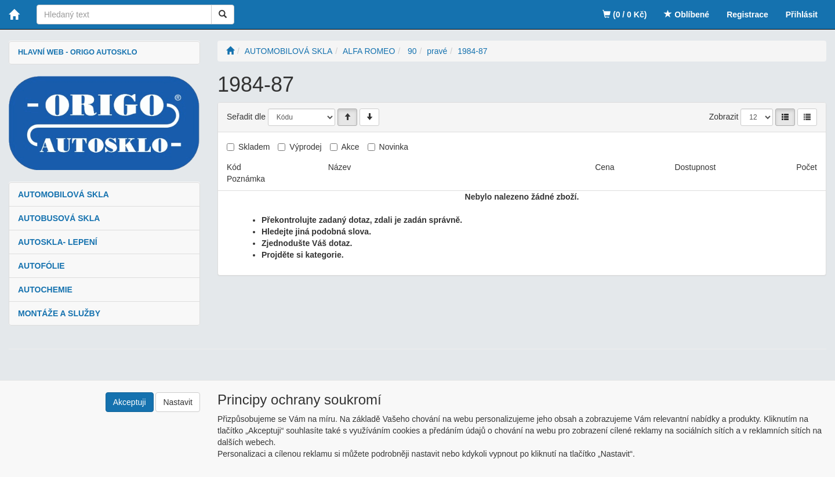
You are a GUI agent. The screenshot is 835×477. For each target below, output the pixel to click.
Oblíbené (686, 14)
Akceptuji (129, 402)
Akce (351, 146)
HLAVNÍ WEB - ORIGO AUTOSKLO (77, 52)
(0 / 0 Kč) (624, 14)
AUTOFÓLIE (41, 265)
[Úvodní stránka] (230, 51)
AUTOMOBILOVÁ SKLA (63, 194)
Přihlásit (802, 14)
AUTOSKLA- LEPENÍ (57, 242)
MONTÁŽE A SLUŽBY (59, 313)
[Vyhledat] (222, 14)
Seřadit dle (246, 116)
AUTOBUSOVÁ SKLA (59, 218)
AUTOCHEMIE (45, 289)
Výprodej (305, 146)
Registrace (747, 14)
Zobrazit (724, 116)
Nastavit (178, 402)
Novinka (394, 146)
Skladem (254, 146)
